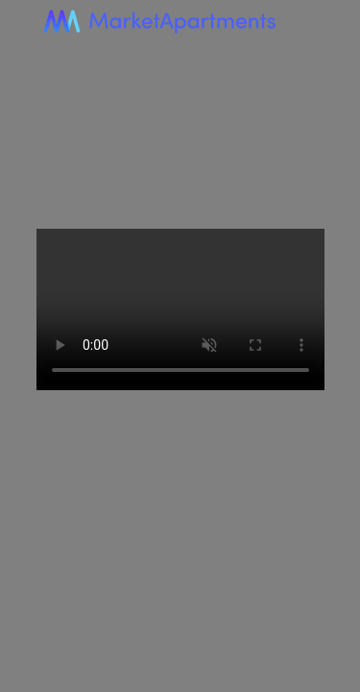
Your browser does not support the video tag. (180, 310)
